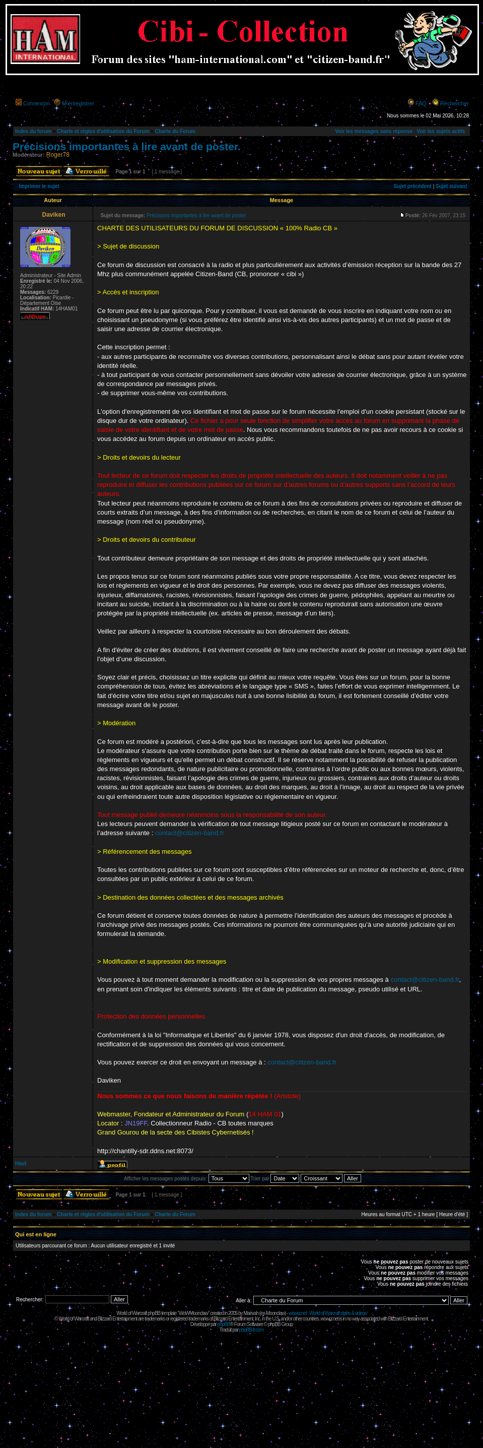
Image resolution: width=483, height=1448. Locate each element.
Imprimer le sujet (39, 186)
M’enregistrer (78, 103)
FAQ (421, 103)
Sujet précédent (413, 186)
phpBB (223, 1324)
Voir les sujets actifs (441, 131)
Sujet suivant (451, 186)
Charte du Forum (175, 131)
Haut (20, 1163)
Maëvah (250, 1313)
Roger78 (58, 154)
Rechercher (454, 103)
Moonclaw (275, 1313)
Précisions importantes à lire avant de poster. (127, 146)
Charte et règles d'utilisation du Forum (103, 131)
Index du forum (33, 131)
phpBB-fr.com (251, 1330)
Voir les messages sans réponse (373, 131)
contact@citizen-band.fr (189, 833)
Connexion (36, 103)
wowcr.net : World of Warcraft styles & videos (328, 1313)
